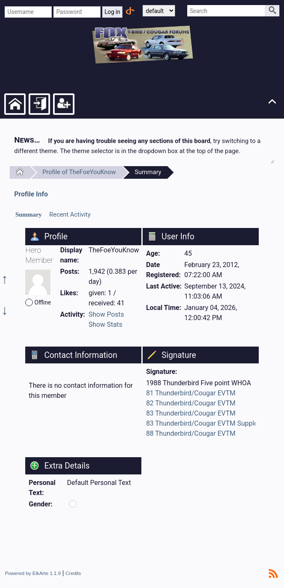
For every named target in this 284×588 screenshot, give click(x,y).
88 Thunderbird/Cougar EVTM (191, 433)
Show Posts (106, 314)
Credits (73, 573)
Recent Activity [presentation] (69, 214)
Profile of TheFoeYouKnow (79, 172)
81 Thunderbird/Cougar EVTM (191, 393)
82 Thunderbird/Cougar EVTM (191, 403)
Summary (148, 172)
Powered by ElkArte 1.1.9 (33, 573)
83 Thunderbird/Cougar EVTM (191, 413)
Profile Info (31, 194)
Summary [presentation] (29, 214)
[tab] (28, 215)
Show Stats (105, 324)
